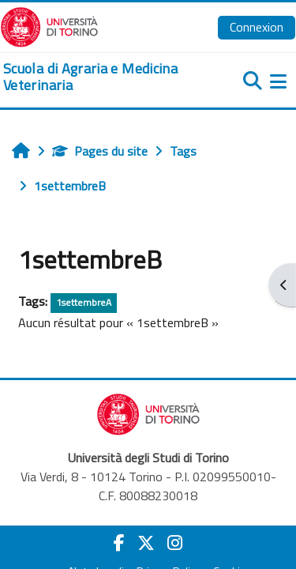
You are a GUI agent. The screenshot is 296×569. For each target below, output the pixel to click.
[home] (98, 77)
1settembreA (83, 302)
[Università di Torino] (49, 25)
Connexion (256, 26)
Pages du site (100, 150)
